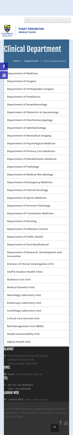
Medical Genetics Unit (20, 287)
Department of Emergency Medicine (29, 182)
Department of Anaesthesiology (27, 104)
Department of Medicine (22, 73)
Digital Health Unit (19, 341)
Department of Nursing (21, 221)
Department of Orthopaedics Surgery (30, 89)
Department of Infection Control (27, 229)
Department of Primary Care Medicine (31, 151)
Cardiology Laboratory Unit (24, 310)
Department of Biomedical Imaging (29, 135)
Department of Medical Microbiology (30, 174)
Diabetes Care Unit (19, 279)
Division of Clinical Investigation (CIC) (30, 264)
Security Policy (14, 416)
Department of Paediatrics (23, 96)
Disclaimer (61, 412)
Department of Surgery (21, 81)
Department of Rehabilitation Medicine (31, 159)
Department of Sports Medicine (27, 198)
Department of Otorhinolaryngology (30, 120)
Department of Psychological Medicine (31, 143)
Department (31, 61)
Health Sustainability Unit (23, 334)
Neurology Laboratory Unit (24, 295)
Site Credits (45, 412)
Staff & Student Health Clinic (25, 271)
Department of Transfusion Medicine (30, 213)
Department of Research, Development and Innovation (34, 254)
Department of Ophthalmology (26, 128)
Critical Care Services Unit (23, 318)
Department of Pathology (23, 166)
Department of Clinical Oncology (27, 190)
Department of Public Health (25, 236)
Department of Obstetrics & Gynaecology (33, 112)
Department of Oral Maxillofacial (28, 244)
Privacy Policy (28, 412)
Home (16, 61)
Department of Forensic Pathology (28, 205)
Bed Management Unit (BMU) (25, 326)
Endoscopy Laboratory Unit (24, 303)
